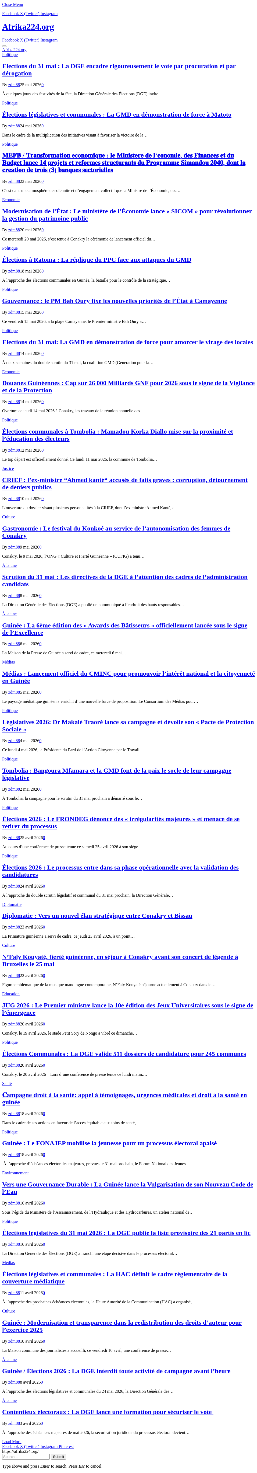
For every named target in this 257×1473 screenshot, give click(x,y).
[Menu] (4, 46)
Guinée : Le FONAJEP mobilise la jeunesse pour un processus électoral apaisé (109, 1143)
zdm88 (14, 84)
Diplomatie (12, 904)
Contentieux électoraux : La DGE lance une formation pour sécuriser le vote (107, 1411)
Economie (11, 199)
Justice (8, 468)
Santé (7, 1083)
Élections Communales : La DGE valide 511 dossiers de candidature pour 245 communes (124, 1053)
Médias (8, 662)
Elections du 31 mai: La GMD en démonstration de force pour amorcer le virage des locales (127, 341)
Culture (8, 517)
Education (11, 994)
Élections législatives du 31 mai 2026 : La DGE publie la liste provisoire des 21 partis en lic (126, 1232)
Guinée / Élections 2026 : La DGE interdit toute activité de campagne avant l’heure (116, 1370)
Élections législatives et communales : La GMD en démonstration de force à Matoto (116, 114)
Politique (10, 54)
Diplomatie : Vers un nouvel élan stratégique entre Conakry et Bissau (97, 915)
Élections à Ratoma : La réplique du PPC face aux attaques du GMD (96, 259)
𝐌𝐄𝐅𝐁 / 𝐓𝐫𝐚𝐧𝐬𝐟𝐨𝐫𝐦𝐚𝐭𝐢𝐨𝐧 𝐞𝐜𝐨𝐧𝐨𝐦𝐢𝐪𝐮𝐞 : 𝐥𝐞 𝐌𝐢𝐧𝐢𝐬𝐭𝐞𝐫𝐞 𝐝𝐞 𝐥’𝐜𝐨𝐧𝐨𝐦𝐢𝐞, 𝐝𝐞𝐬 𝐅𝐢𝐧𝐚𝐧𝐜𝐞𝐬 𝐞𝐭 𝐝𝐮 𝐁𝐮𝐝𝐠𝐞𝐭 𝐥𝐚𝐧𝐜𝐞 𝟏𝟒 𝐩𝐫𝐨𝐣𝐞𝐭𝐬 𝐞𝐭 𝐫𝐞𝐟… (123, 162)
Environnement (15, 1173)
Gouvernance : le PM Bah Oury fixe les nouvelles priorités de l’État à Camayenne (114, 300)
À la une (9, 565)
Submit (58, 1457)
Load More (12, 1441)
